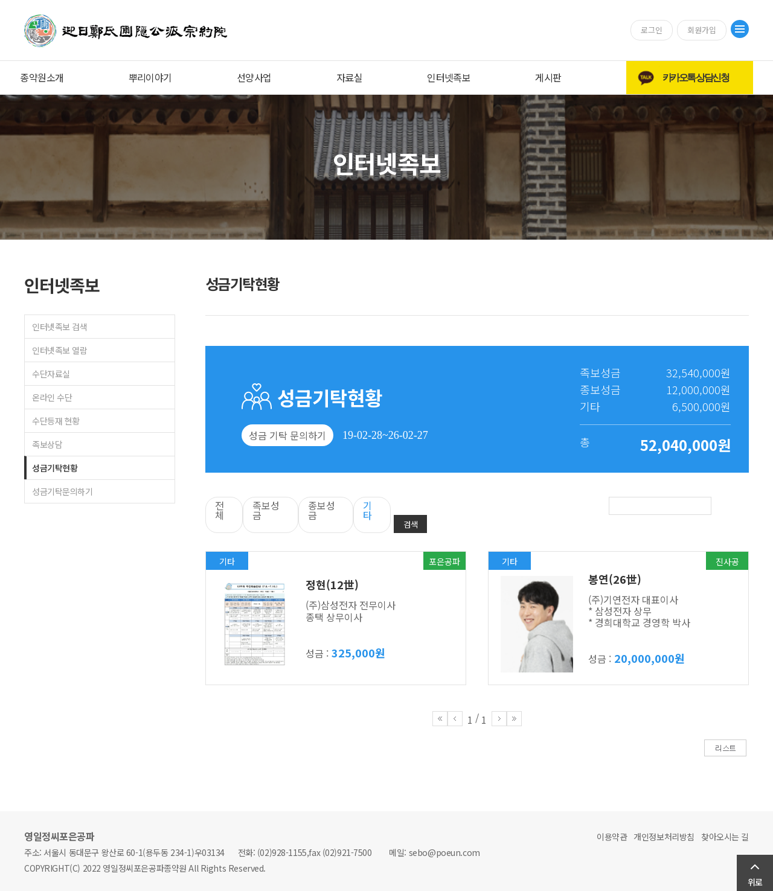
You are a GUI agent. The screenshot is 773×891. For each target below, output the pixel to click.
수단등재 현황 (56, 421)
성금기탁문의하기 (62, 491)
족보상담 (47, 444)
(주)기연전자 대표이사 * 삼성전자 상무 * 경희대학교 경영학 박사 (639, 611)
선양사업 (254, 77)
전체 (219, 510)
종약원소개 (41, 77)
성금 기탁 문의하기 (287, 435)
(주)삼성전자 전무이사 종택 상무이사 (351, 611)
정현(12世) (332, 584)
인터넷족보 (448, 77)
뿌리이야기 (150, 77)
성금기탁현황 (54, 468)
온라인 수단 (52, 397)
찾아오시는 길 (725, 837)
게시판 (548, 77)
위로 (755, 882)
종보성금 (321, 510)
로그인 (651, 30)
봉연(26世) (614, 579)
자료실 (349, 77)
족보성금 (266, 510)
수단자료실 (51, 374)
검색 (410, 524)
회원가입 (701, 30)
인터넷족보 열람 (60, 350)
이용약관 (612, 837)
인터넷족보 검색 (60, 327)
